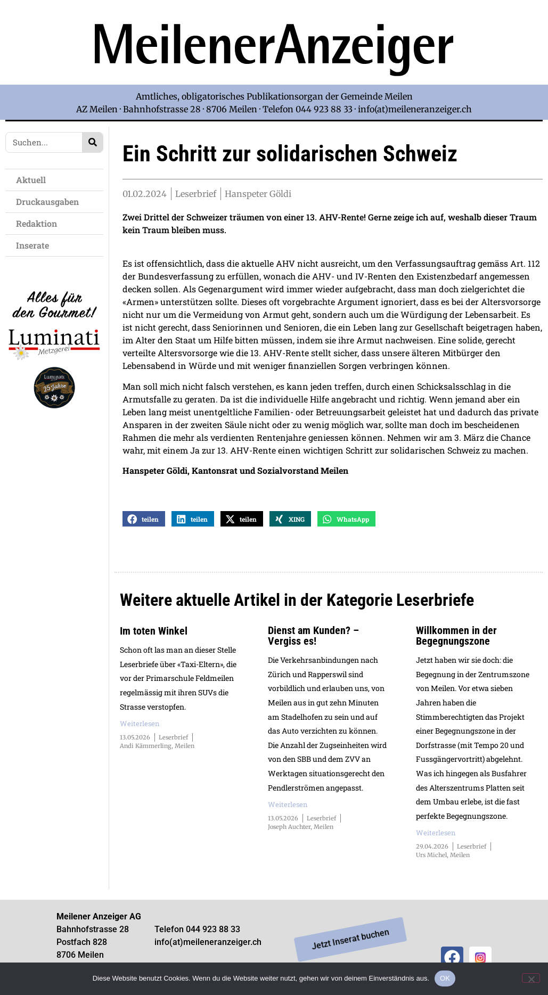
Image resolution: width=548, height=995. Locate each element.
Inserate (35, 245)
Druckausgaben (47, 201)
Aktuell (33, 179)
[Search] (92, 142)
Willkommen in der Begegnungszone (456, 640)
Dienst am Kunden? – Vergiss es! (313, 640)
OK (445, 978)
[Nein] (531, 978)
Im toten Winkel (153, 635)
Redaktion (39, 223)
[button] (143, 523)
